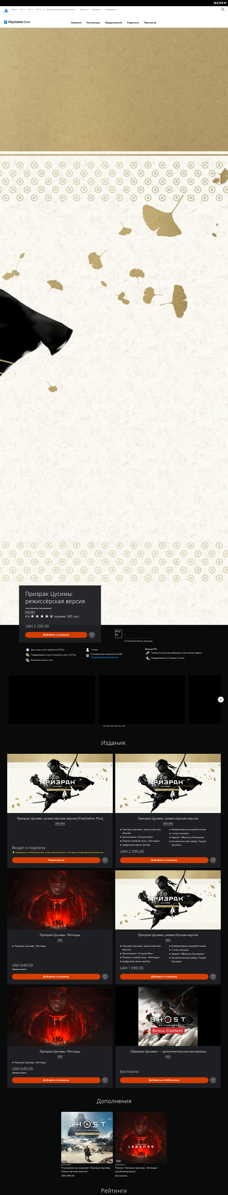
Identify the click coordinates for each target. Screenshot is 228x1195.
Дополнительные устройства (60, 9)
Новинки (76, 19)
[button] (104, 653)
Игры (13, 9)
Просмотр (150, 19)
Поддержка (110, 9)
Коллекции (93, 19)
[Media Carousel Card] (52, 696)
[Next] (221, 696)
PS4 (29, 9)
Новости (84, 9)
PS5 (21, 9)
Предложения (113, 19)
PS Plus (39, 9)
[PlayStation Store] (18, 18)
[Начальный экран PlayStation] (6, 9)
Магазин (96, 9)
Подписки (133, 19)
